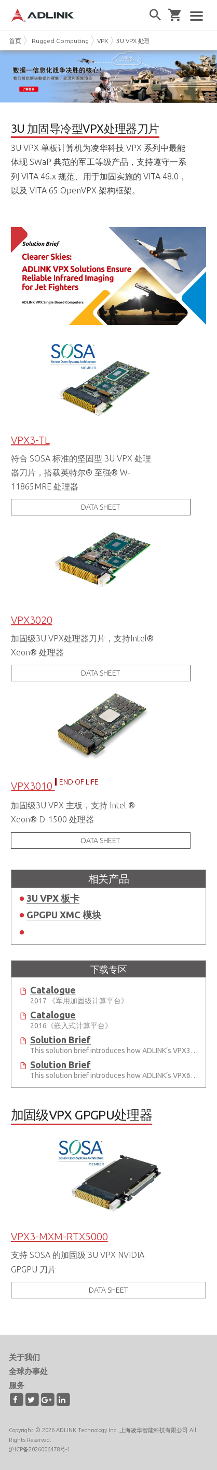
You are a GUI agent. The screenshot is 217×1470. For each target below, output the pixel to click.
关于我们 (24, 1357)
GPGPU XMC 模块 (63, 914)
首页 (15, 40)
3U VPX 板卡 (52, 898)
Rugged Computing (60, 40)
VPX (102, 40)
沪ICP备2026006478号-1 (39, 1449)
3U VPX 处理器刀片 (142, 40)
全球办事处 (28, 1371)
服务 (16, 1385)
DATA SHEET (100, 507)
